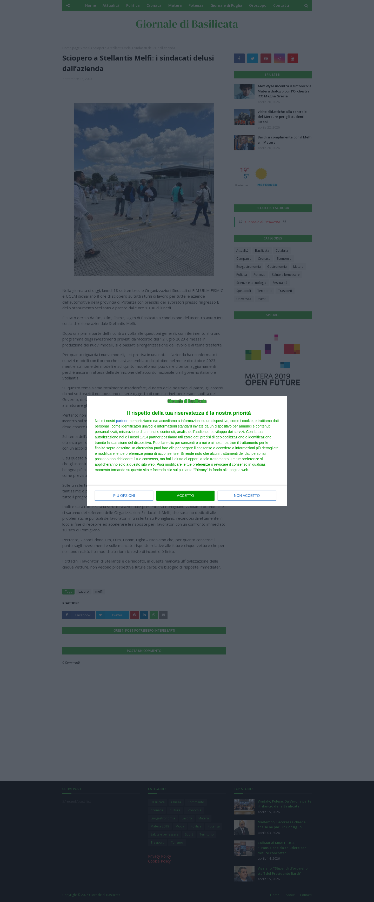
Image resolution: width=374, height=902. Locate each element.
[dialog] (187, 451)
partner (122, 421)
